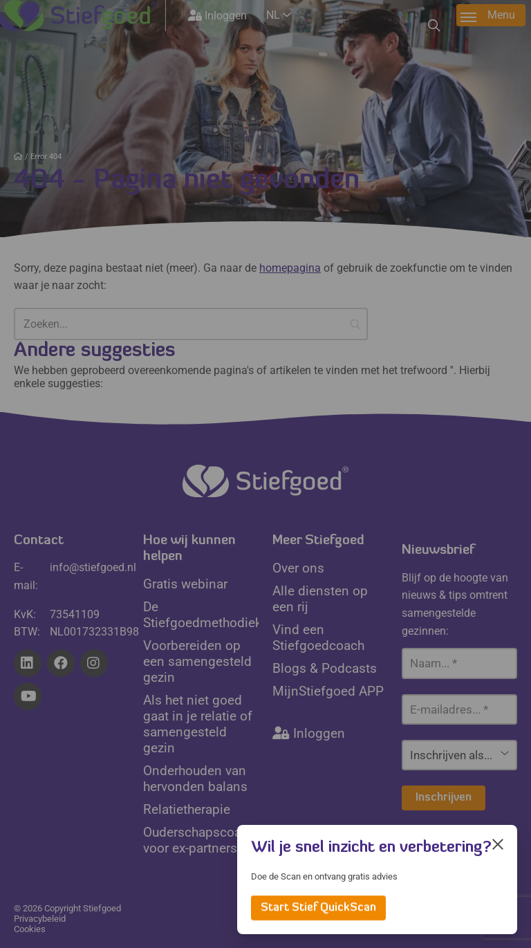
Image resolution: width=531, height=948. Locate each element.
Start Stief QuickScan (318, 907)
